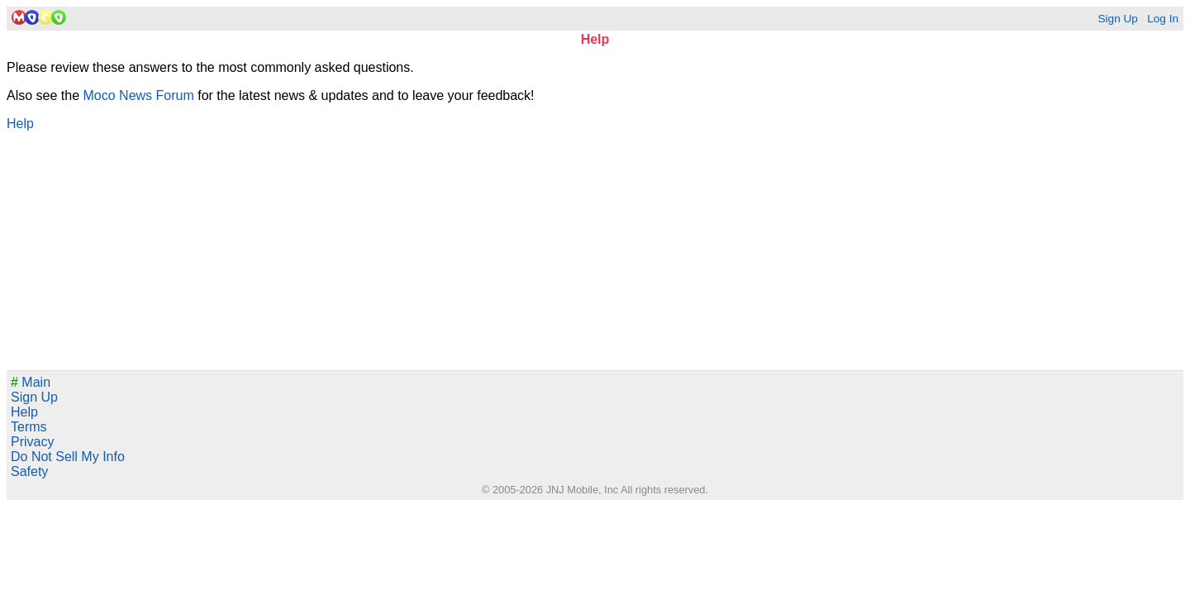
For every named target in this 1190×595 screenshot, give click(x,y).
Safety (29, 471)
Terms (29, 427)
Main (30, 382)
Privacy (32, 442)
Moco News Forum (138, 95)
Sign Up (1117, 18)
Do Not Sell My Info (68, 457)
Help (20, 124)
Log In (1162, 18)
